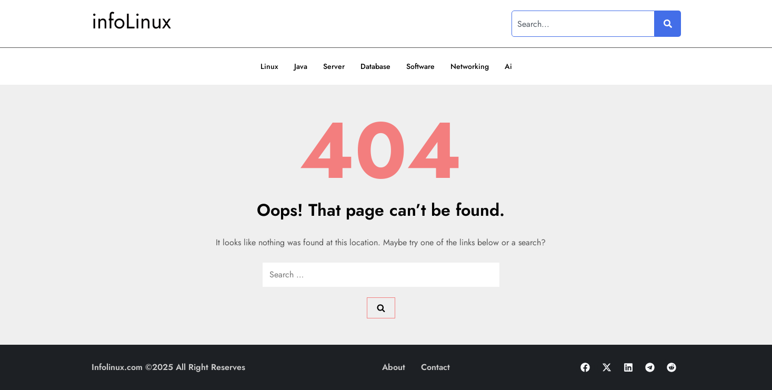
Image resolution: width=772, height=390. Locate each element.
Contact (435, 367)
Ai (508, 66)
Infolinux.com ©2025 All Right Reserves (168, 367)
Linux (269, 66)
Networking (469, 66)
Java (300, 66)
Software (420, 66)
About (393, 367)
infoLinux (131, 21)
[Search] (668, 24)
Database (375, 66)
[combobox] (583, 24)
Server (334, 66)
